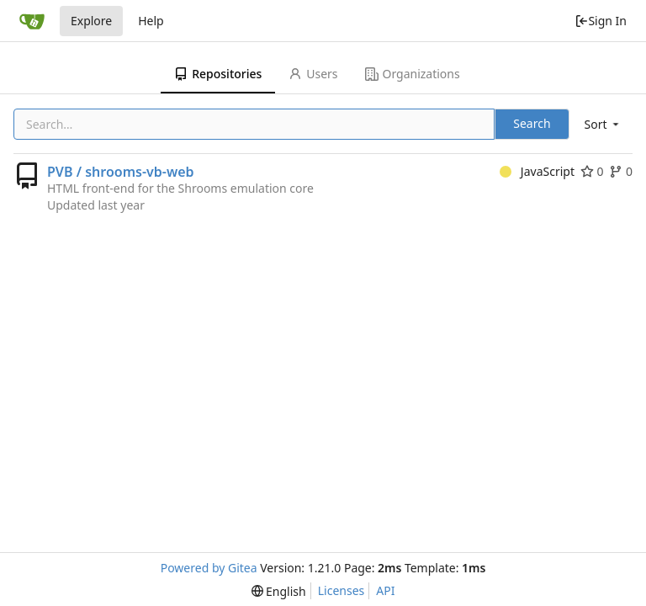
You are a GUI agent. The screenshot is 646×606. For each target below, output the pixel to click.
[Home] (32, 21)
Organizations (412, 74)
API (385, 590)
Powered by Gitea (209, 568)
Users (313, 74)
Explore (91, 21)
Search (531, 123)
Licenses (341, 590)
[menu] (603, 124)
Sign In (601, 21)
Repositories (218, 74)
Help (151, 21)
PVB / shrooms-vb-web (120, 171)
